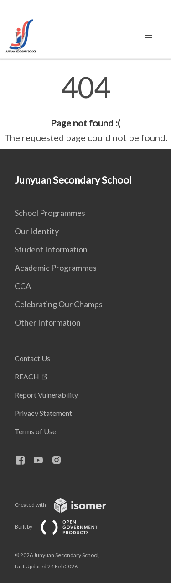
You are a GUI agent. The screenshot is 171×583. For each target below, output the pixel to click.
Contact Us (32, 358)
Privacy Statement (43, 413)
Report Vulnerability (46, 394)
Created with (68, 504)
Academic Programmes (56, 268)
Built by (63, 526)
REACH (27, 376)
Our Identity (37, 231)
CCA (23, 286)
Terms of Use (35, 431)
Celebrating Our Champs (59, 304)
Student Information (51, 249)
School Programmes (50, 213)
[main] (85, 109)
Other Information (48, 322)
